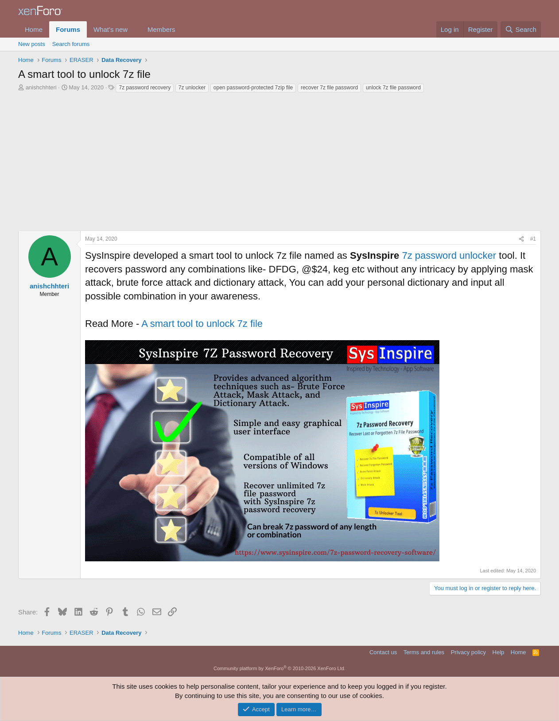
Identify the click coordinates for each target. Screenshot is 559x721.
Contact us (383, 652)
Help (499, 652)
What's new (110, 29)
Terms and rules (424, 652)
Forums (68, 29)
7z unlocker (192, 87)
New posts (31, 44)
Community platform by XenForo (279, 668)
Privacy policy (468, 652)
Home (34, 29)
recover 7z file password (329, 87)
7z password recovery (145, 87)
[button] (134, 29)
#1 (533, 239)
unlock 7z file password (393, 87)
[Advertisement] (279, 160)
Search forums (71, 44)
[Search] (521, 29)
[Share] (521, 239)
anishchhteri (41, 87)
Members (161, 29)
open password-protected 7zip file (253, 87)
